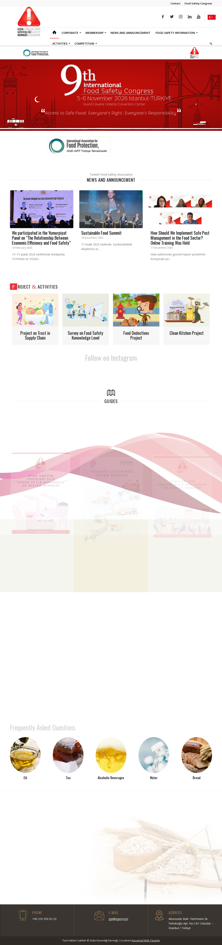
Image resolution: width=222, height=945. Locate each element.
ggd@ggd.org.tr (118, 919)
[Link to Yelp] (212, 17)
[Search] (209, 43)
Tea (68, 777)
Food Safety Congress (198, 3)
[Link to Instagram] (180, 16)
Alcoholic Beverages (111, 777)
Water (154, 777)
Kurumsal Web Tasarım (146, 940)
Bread (196, 777)
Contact (175, 3)
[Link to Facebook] (162, 16)
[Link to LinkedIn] (189, 16)
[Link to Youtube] (198, 16)
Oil (25, 777)
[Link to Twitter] (171, 16)
